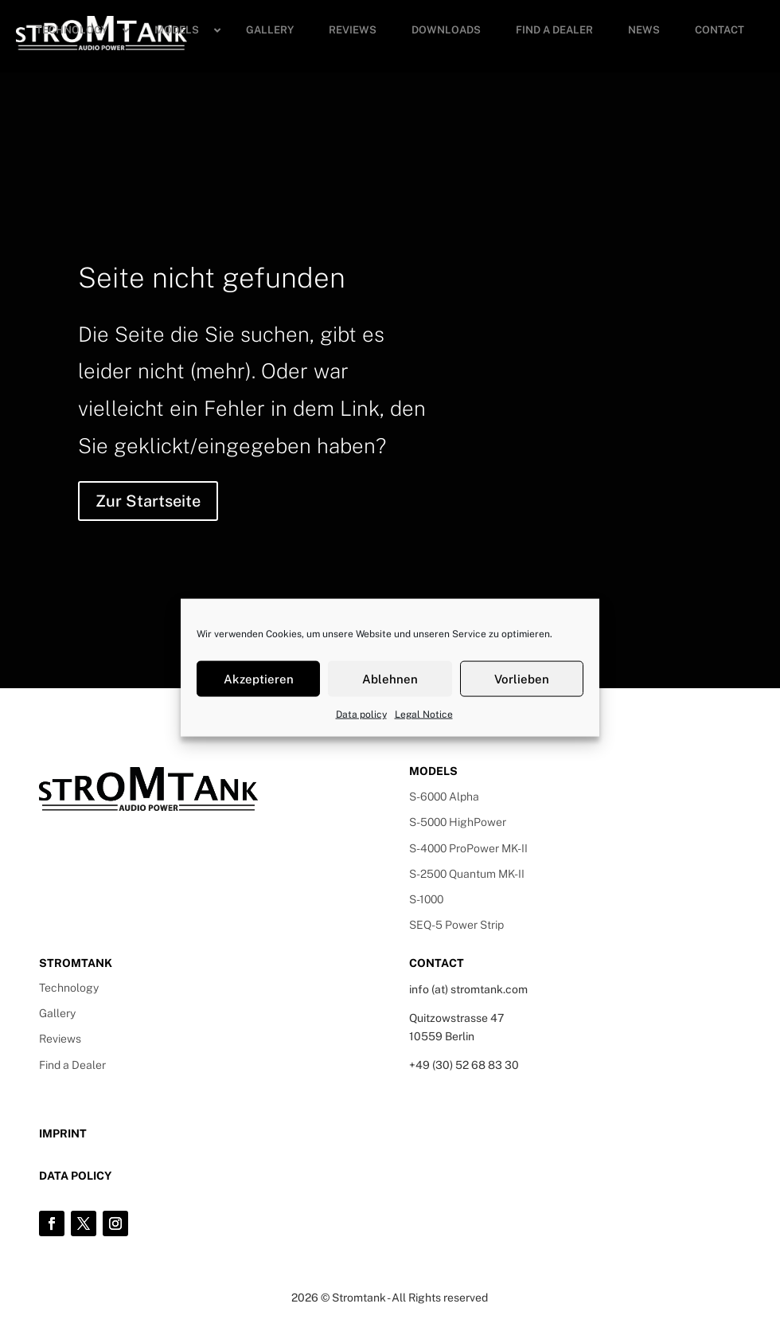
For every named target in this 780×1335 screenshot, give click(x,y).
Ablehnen (390, 678)
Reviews (60, 1038)
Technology (69, 987)
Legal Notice (424, 714)
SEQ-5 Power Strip (456, 924)
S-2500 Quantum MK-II (467, 873)
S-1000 (426, 899)
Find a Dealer (72, 1065)
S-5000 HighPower (457, 822)
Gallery (57, 1013)
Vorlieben (521, 678)
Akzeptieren (259, 678)
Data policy (361, 714)
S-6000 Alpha (444, 796)
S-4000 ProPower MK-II (468, 848)
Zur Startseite (148, 501)
